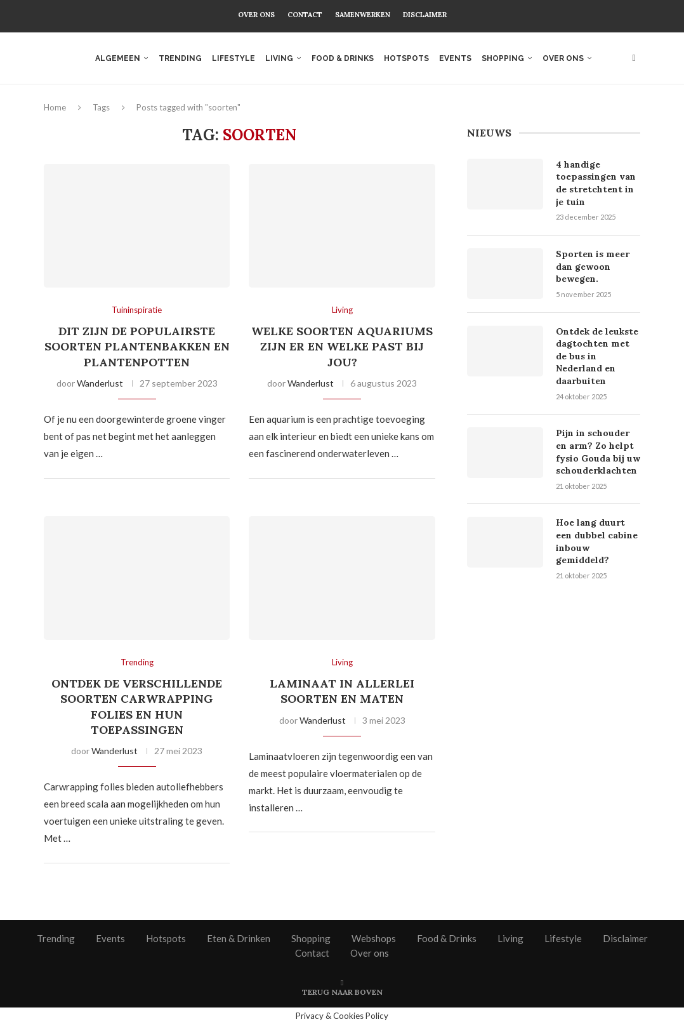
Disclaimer (425, 14)
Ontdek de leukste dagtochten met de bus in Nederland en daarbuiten (597, 356)
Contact (304, 14)
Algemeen (117, 58)
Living (279, 58)
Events (455, 58)
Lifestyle (233, 58)
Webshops (374, 938)
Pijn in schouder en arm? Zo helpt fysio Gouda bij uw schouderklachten (598, 451)
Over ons (256, 14)
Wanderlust (100, 383)
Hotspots (406, 58)
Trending (180, 58)
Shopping (503, 58)
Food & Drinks (343, 58)
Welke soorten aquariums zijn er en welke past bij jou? (342, 346)
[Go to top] (342, 991)
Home (55, 107)
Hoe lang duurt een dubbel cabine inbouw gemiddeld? (597, 541)
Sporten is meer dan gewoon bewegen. (592, 266)
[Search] (634, 58)
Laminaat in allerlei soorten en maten (342, 691)
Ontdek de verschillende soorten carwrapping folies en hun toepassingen (136, 706)
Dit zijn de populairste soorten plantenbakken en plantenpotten (137, 346)
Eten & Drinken (238, 938)
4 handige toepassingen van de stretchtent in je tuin (596, 183)
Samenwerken (362, 14)
